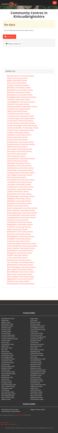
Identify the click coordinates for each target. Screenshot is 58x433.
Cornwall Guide (6, 333)
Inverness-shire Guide (36, 355)
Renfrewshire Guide (36, 379)
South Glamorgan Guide (8, 385)
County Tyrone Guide (36, 339)
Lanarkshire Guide (6, 361)
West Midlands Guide (7, 396)
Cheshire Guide (6, 329)
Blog (2, 424)
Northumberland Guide (8, 373)
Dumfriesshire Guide (7, 344)
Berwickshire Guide (7, 326)
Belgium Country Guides (37, 409)
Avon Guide (33, 320)
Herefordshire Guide (36, 353)
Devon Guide (5, 342)
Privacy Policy (4, 422)
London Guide (5, 364)
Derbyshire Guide (35, 340)
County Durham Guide (8, 337)
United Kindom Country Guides (10, 411)
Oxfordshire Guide (35, 375)
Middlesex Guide (35, 366)
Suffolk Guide (34, 388)
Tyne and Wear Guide (7, 392)
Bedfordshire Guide (7, 324)
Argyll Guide (5, 320)
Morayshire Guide (35, 368)
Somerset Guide (35, 383)
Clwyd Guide (34, 331)
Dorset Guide (34, 342)
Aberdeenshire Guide (7, 318)
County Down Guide (36, 335)
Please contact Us (13, 44)
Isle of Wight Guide (7, 357)
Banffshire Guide (35, 322)
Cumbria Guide (5, 340)
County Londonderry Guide (9, 339)
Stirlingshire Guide (6, 388)
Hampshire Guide (6, 353)
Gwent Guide (5, 351)
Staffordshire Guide (36, 386)
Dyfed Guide (5, 346)
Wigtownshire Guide (36, 397)
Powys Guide (5, 379)
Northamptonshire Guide (37, 372)
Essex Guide (34, 348)
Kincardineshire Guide (8, 359)
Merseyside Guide (35, 364)
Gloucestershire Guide (37, 350)
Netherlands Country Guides (9, 409)
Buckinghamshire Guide (37, 326)
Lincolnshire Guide (35, 362)
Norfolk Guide (5, 370)
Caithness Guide (6, 328)
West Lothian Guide (36, 394)
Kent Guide (33, 357)
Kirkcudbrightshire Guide (37, 359)
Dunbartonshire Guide (37, 344)
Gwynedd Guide (35, 351)
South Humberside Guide (38, 385)
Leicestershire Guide (7, 362)
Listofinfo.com (20, 415)
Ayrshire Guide (5, 322)
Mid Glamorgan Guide (7, 366)
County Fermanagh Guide (38, 337)
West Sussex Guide (36, 396)
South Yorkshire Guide (8, 386)
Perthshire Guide (35, 377)
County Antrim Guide (36, 333)
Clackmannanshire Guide (37, 329)
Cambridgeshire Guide (37, 328)
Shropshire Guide (6, 383)
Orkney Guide (5, 375)
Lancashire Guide (35, 361)
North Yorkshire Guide (8, 372)
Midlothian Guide (6, 368)
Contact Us (14, 424)
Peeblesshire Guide (7, 377)
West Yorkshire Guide (7, 397)
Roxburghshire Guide (36, 381)
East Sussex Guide (6, 348)
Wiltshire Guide (6, 399)
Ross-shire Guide (6, 381)
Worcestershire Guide (36, 399)
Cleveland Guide (6, 331)
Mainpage (9, 37)
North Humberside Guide (38, 370)
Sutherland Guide (35, 390)
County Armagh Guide (8, 335)
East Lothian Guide (36, 346)
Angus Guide (34, 318)
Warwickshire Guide (36, 392)
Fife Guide (4, 350)
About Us (7, 424)
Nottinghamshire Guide (37, 373)
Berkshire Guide (35, 324)
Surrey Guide (5, 390)
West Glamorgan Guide (8, 394)
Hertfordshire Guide (7, 355)
